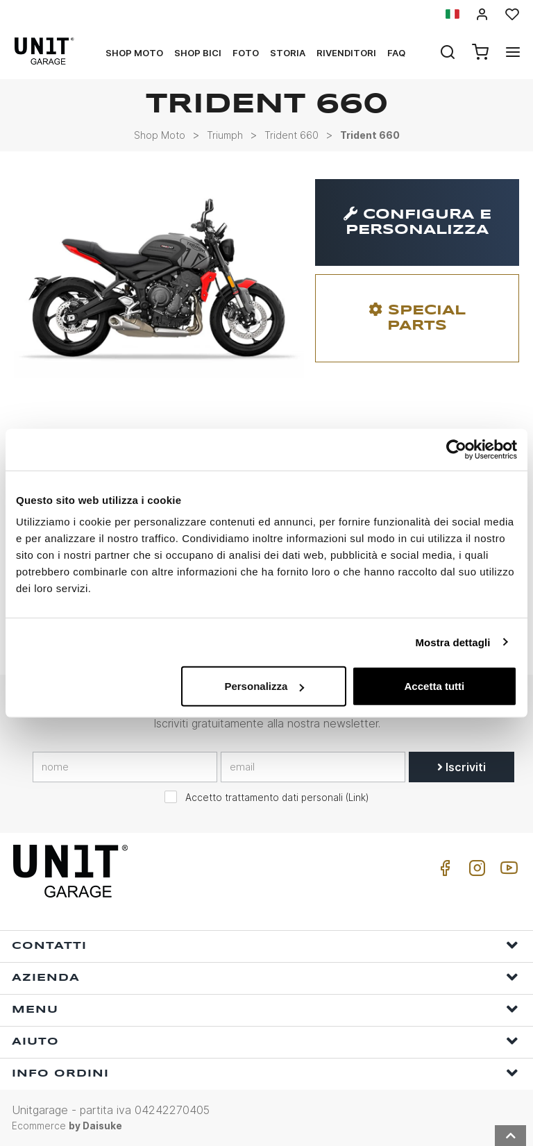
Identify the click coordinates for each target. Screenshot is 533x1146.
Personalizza (264, 686)
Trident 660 (291, 135)
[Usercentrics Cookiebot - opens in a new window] (456, 449)
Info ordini (265, 1072)
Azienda (265, 977)
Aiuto (265, 1041)
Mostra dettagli (452, 642)
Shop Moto (134, 52)
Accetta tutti (435, 686)
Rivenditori (346, 52)
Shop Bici (197, 52)
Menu (265, 1009)
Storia (287, 52)
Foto (245, 52)
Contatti (265, 945)
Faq (396, 52)
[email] (313, 767)
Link (357, 797)
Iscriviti (461, 767)
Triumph (225, 135)
